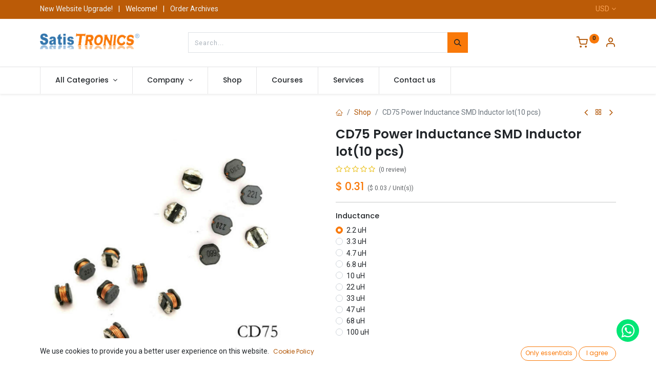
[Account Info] (610, 43)
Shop (362, 112)
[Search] (457, 42)
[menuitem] (232, 80)
